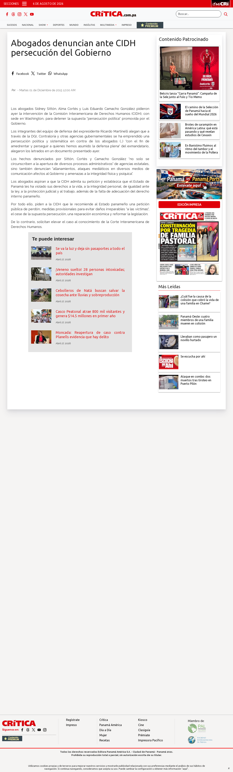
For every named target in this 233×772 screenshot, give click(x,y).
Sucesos (12, 24)
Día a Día (105, 730)
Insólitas (89, 24)
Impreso (127, 24)
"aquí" (185, 768)
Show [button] (42, 24)
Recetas (104, 740)
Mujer (103, 735)
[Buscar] (198, 13)
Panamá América (110, 725)
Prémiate (144, 735)
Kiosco (142, 719)
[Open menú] (24, 3)
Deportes (58, 24)
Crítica (103, 719)
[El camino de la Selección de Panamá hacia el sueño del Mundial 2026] (170, 111)
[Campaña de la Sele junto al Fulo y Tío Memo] (189, 68)
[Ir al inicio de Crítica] (115, 13)
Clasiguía (144, 730)
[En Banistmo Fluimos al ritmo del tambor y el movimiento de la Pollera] (170, 149)
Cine (141, 725)
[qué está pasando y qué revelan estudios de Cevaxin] (170, 130)
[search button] (226, 13)
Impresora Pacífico (150, 740)
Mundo (74, 24)
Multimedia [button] (107, 24)
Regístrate (73, 719)
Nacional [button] (28, 24)
